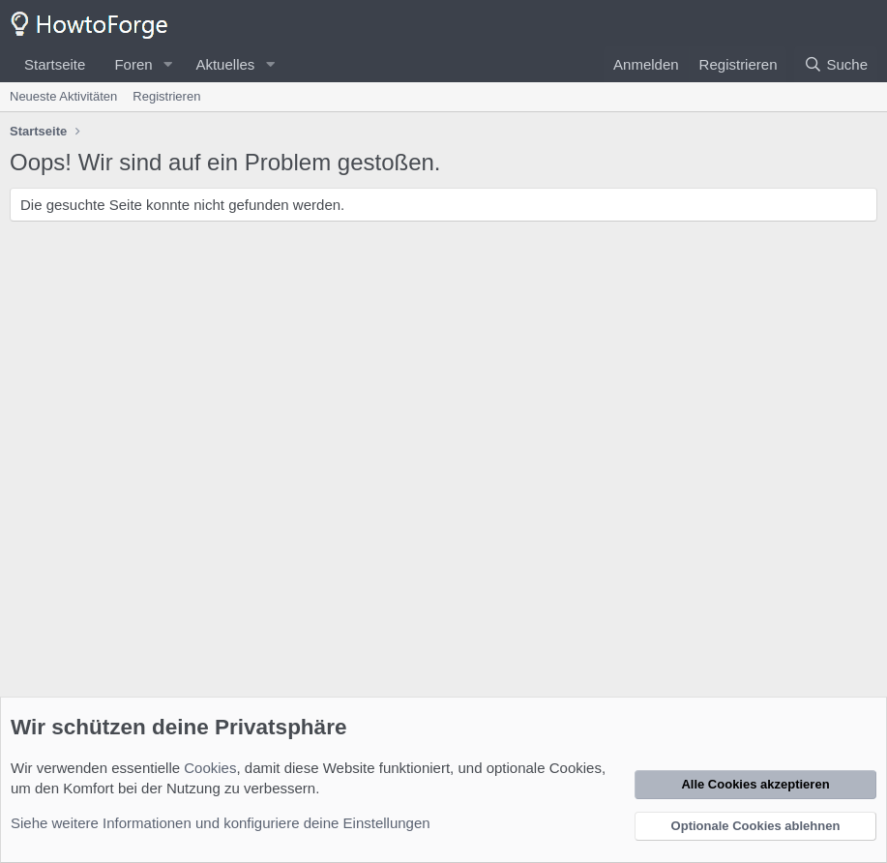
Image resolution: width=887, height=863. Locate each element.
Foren (133, 64)
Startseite (54, 64)
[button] (167, 64)
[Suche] (835, 64)
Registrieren (166, 96)
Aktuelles (224, 64)
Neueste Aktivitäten (63, 96)
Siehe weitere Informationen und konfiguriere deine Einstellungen (220, 823)
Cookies (210, 767)
